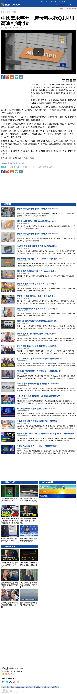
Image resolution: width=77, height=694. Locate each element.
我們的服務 (20, 687)
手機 (32, 167)
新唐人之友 (57, 1)
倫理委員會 (55, 687)
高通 (17, 167)
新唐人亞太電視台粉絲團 (16, 163)
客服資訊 (37, 687)
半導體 (10, 167)
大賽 (50, 1)
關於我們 (29, 687)
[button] (38, 52)
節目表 (64, 1)
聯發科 (25, 167)
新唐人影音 (44, 1)
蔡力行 (51, 167)
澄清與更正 (45, 687)
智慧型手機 (42, 167)
